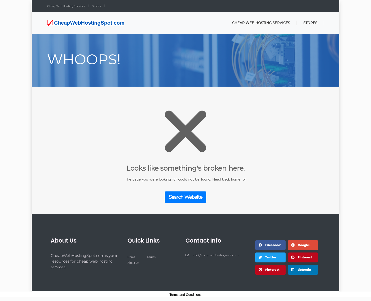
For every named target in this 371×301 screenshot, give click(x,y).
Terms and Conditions (185, 295)
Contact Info (203, 240)
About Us (63, 240)
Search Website (185, 197)
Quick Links (144, 240)
